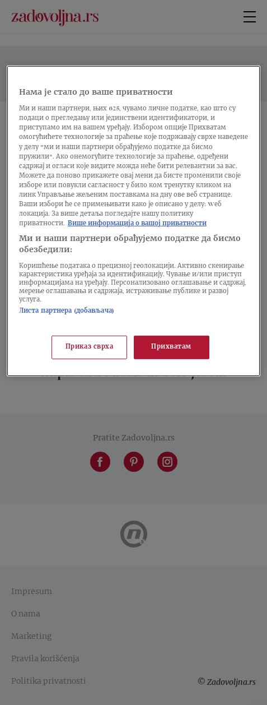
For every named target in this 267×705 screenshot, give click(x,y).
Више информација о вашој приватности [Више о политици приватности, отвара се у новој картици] (137, 224)
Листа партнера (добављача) (66, 311)
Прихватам (171, 347)
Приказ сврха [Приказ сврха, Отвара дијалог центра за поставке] (89, 347)
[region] (133, 221)
